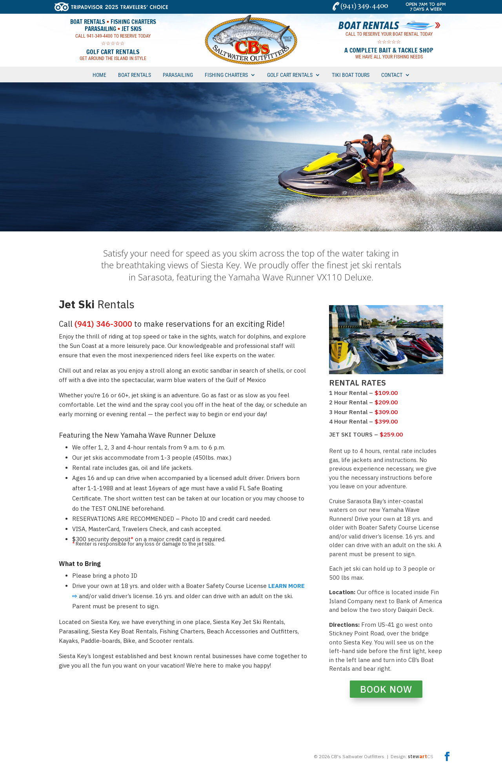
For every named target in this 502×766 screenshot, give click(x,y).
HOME (99, 75)
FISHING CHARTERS (226, 75)
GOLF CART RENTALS (290, 75)
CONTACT (391, 75)
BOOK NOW (386, 689)
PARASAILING (178, 75)
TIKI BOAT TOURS (350, 75)
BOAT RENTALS (134, 75)
